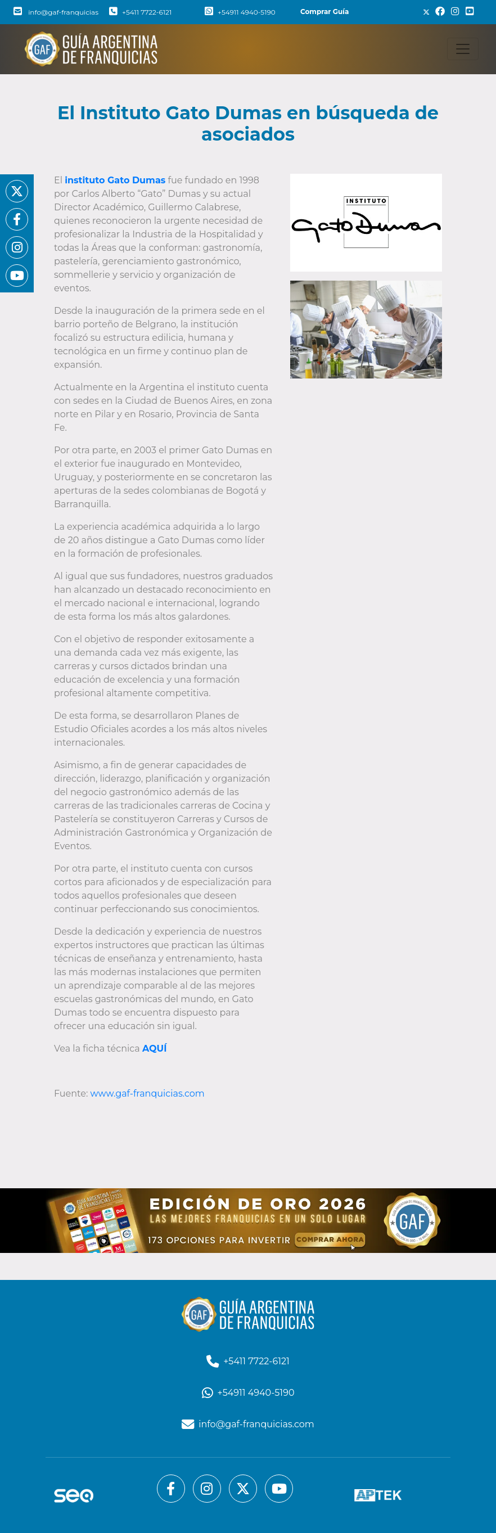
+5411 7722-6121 (140, 12)
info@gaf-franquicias (55, 12)
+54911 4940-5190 (240, 12)
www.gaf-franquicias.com (148, 1093)
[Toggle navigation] (463, 49)
